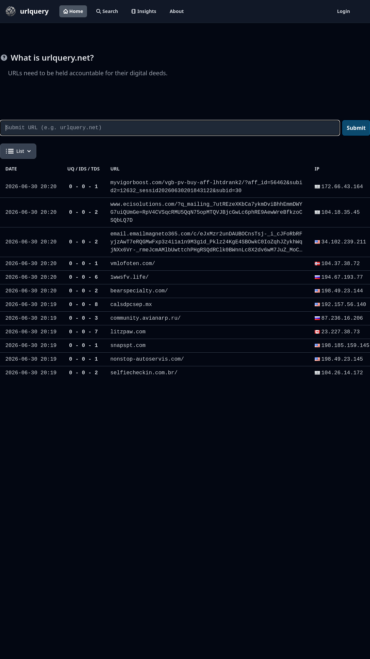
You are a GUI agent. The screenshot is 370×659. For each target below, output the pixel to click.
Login (343, 11)
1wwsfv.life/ (129, 277)
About (177, 11)
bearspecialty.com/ (139, 291)
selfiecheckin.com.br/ (144, 373)
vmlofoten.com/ (132, 264)
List (18, 151)
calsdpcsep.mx (131, 305)
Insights (143, 11)
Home (73, 11)
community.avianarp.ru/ (145, 318)
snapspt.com (128, 346)
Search (107, 11)
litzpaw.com (128, 332)
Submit (356, 128)
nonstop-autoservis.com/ (147, 359)
